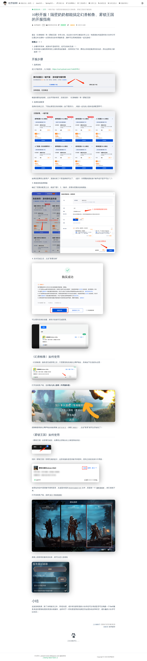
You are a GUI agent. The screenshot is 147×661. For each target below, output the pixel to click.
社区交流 (113, 3)
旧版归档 (124, 3)
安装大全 (60, 3)
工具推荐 (82, 3)
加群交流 (102, 3)
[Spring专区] (50, 3)
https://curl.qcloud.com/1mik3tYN (66, 69)
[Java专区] (39, 3)
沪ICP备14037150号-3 (50, 658)
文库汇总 (92, 3)
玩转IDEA (71, 3)
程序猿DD (37, 25)
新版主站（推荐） (27, 3)
